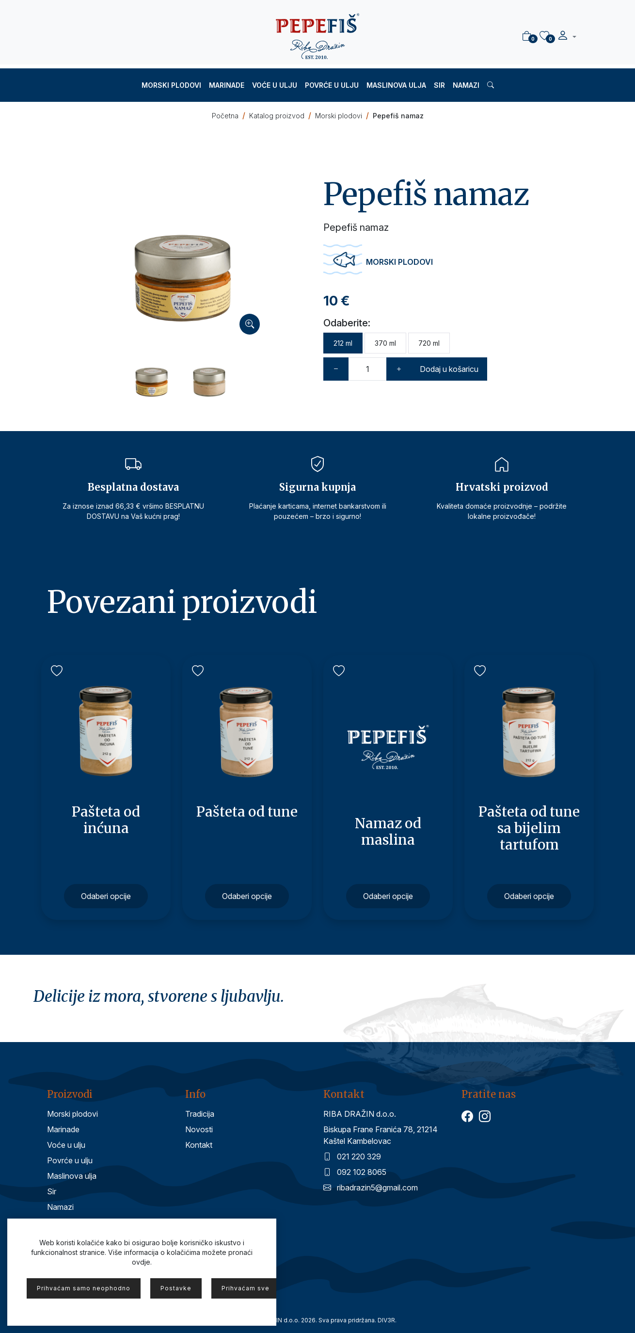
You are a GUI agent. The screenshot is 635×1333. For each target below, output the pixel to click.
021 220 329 (352, 1156)
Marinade (226, 85)
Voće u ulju (274, 85)
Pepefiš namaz (398, 116)
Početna (225, 116)
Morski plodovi (171, 85)
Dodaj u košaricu (449, 369)
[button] (566, 37)
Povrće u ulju (332, 85)
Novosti (199, 1129)
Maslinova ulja (396, 85)
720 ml (429, 343)
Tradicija (199, 1114)
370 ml (385, 343)
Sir (439, 85)
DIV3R (386, 1320)
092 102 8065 (354, 1172)
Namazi (466, 85)
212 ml (342, 343)
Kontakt (198, 1145)
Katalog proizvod (276, 116)
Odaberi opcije (106, 896)
